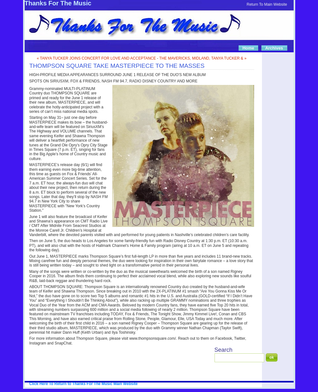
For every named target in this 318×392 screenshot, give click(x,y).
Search (224, 350)
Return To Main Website (267, 4)
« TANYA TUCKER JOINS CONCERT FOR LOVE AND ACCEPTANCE (96, 58)
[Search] (239, 357)
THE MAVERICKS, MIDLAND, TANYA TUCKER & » (202, 58)
